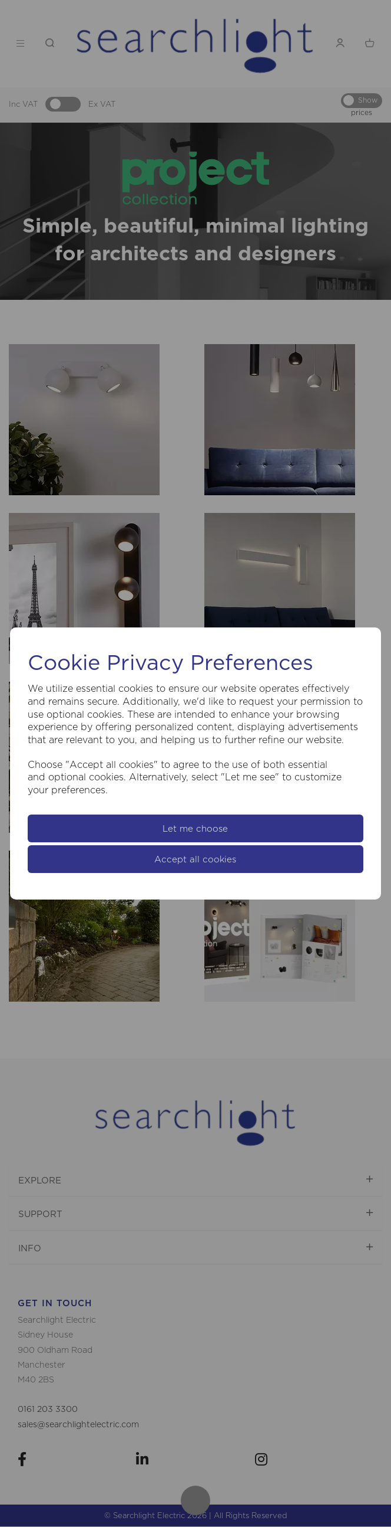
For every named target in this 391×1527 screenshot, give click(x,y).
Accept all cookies (195, 859)
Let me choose (195, 828)
